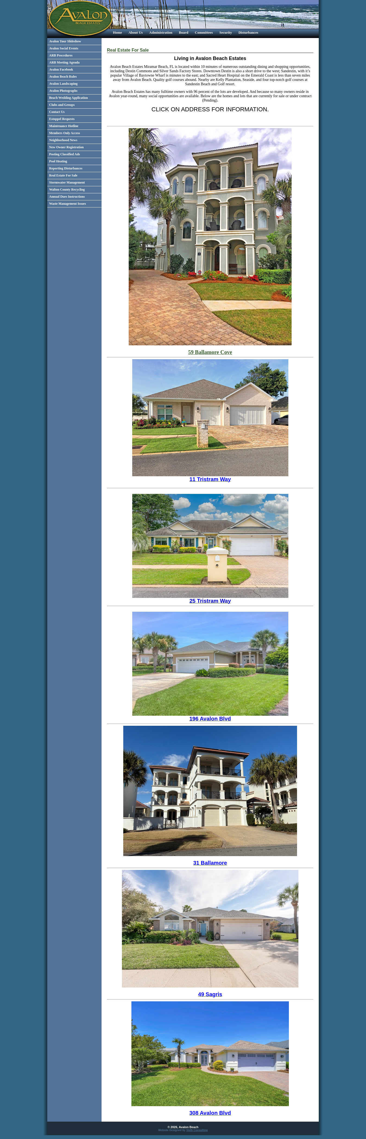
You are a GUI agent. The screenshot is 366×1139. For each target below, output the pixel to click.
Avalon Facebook (61, 69)
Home (117, 32)
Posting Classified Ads (64, 154)
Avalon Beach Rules (63, 76)
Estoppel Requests (62, 119)
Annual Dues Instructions (67, 196)
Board (183, 32)
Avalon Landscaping (63, 84)
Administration (160, 32)
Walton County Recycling (67, 189)
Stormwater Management (67, 182)
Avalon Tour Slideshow (65, 41)
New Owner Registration (66, 147)
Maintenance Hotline (63, 126)
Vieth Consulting (197, 1130)
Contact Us (57, 112)
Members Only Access (64, 133)
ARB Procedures (60, 55)
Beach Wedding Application (68, 98)
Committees (204, 32)
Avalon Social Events (63, 48)
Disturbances (248, 32)
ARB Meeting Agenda (64, 62)
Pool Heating (58, 161)
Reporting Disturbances (65, 168)
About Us (135, 32)
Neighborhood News (63, 140)
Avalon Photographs (63, 91)
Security (225, 32)
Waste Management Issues (67, 204)
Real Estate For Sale (63, 175)
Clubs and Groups (62, 105)
